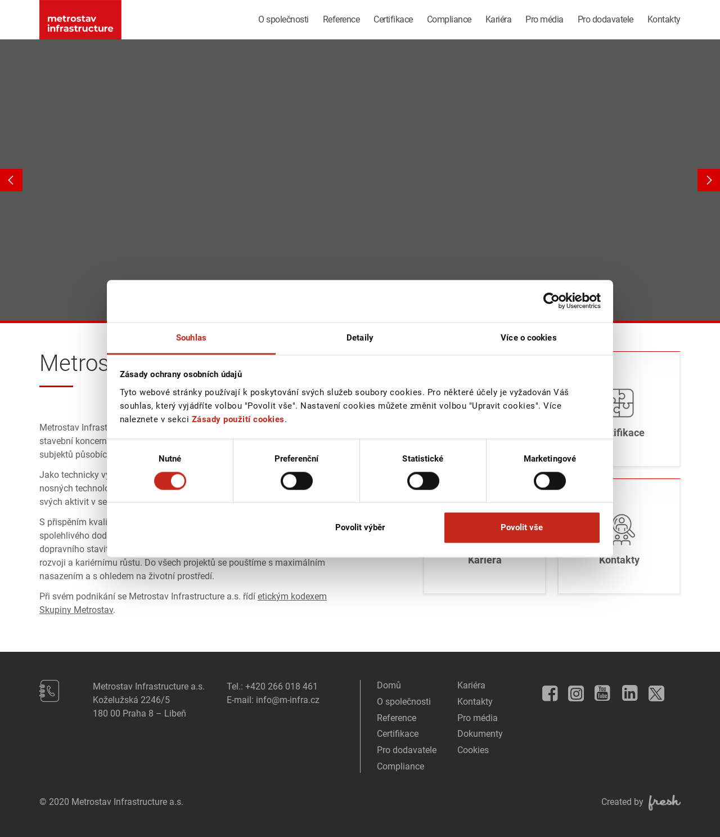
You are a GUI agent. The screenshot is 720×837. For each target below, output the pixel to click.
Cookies (473, 750)
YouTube (599, 689)
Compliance (449, 19)
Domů (389, 685)
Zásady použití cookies (238, 419)
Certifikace (393, 19)
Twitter (654, 690)
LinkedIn (626, 689)
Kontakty (664, 19)
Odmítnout (198, 528)
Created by (641, 801)
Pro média (544, 19)
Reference (341, 19)
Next (709, 180)
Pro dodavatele (605, 19)
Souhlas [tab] (191, 338)
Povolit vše (522, 528)
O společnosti (283, 19)
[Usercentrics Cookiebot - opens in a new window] (551, 300)
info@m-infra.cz (288, 700)
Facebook (546, 689)
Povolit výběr (360, 528)
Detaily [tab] (360, 338)
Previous (11, 180)
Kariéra (498, 19)
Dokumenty (480, 733)
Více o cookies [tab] (528, 338)
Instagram (574, 691)
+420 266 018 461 (281, 686)
